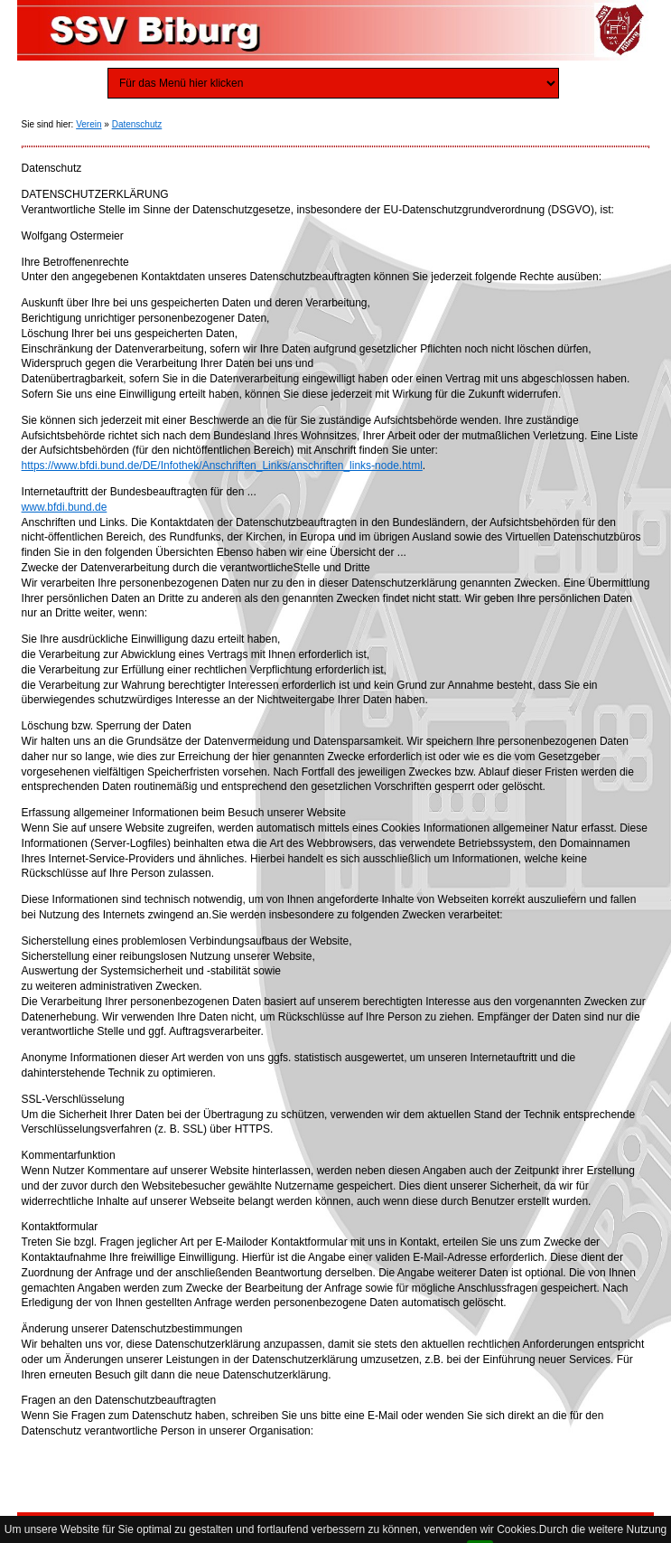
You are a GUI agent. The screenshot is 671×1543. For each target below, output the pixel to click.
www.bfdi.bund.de (64, 507)
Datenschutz (137, 124)
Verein (88, 124)
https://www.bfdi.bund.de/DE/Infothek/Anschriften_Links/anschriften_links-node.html (222, 465)
